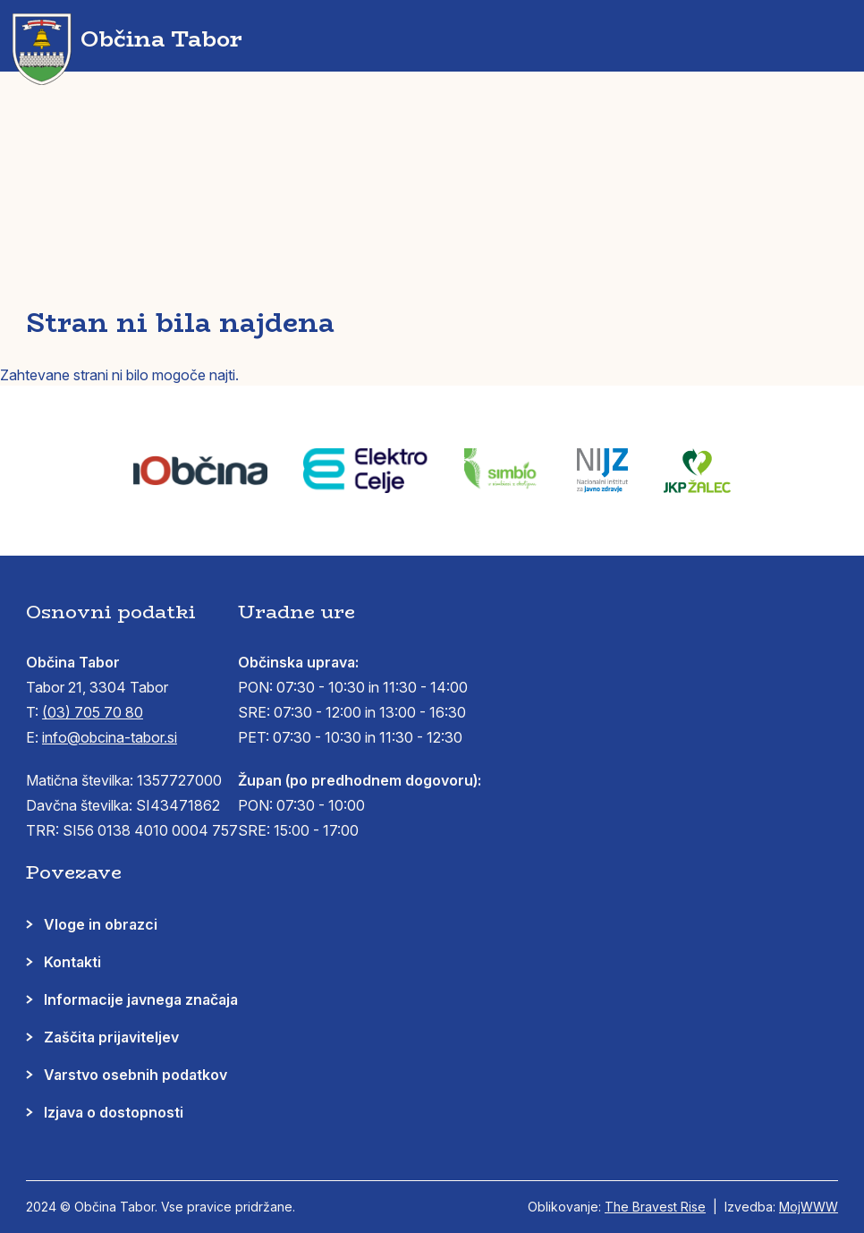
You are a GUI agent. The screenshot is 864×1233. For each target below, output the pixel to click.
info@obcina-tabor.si (109, 737)
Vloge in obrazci (100, 924)
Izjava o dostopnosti (113, 1112)
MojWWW (808, 1206)
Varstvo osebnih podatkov (135, 1075)
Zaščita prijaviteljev (111, 1037)
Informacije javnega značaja (141, 999)
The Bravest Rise (655, 1206)
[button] (833, 36)
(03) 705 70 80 (92, 712)
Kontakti (72, 962)
